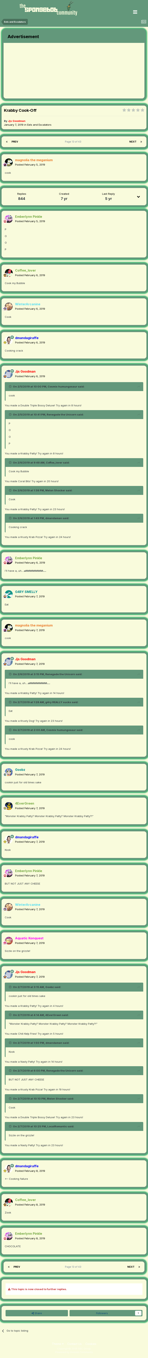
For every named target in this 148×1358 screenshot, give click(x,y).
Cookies (90, 1343)
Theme (58, 1343)
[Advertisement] (50, 70)
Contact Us (74, 1343)
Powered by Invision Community (74, 1352)
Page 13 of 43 (73, 141)
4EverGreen (53, 1015)
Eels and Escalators (39, 124)
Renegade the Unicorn (61, 414)
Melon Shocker (55, 490)
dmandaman (53, 518)
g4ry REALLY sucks (58, 702)
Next (132, 141)
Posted (30, 164)
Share (37, 1313)
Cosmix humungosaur (62, 386)
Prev (15, 141)
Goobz (49, 987)
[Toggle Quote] (10, 386)
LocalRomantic (57, 1126)
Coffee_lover (54, 462)
